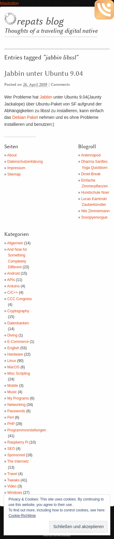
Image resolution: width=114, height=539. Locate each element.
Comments (60, 84)
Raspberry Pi (17, 442)
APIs (11, 280)
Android (13, 273)
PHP (11, 424)
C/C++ (12, 292)
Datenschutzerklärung (25, 161)
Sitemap (14, 174)
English (13, 348)
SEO (11, 449)
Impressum (16, 168)
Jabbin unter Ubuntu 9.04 (43, 74)
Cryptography (18, 311)
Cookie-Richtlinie (22, 516)
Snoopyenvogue (94, 217)
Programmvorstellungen (26, 430)
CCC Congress (19, 299)
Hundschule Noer (95, 192)
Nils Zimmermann (95, 211)
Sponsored (16, 455)
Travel (12, 474)
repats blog (39, 21)
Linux (11, 361)
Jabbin (46, 97)
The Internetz (18, 461)
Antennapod (91, 155)
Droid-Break (91, 174)
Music (12, 392)
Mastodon (9, 3)
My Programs (18, 398)
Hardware (15, 354)
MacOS (13, 367)
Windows (14, 492)
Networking (16, 405)
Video (11, 486)
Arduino (13, 286)
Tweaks (13, 480)
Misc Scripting (18, 373)
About (11, 155)
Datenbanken (18, 323)
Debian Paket (25, 117)
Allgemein (15, 243)
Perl (10, 417)
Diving (12, 335)
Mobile (12, 385)
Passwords (16, 411)
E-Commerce (18, 342)
